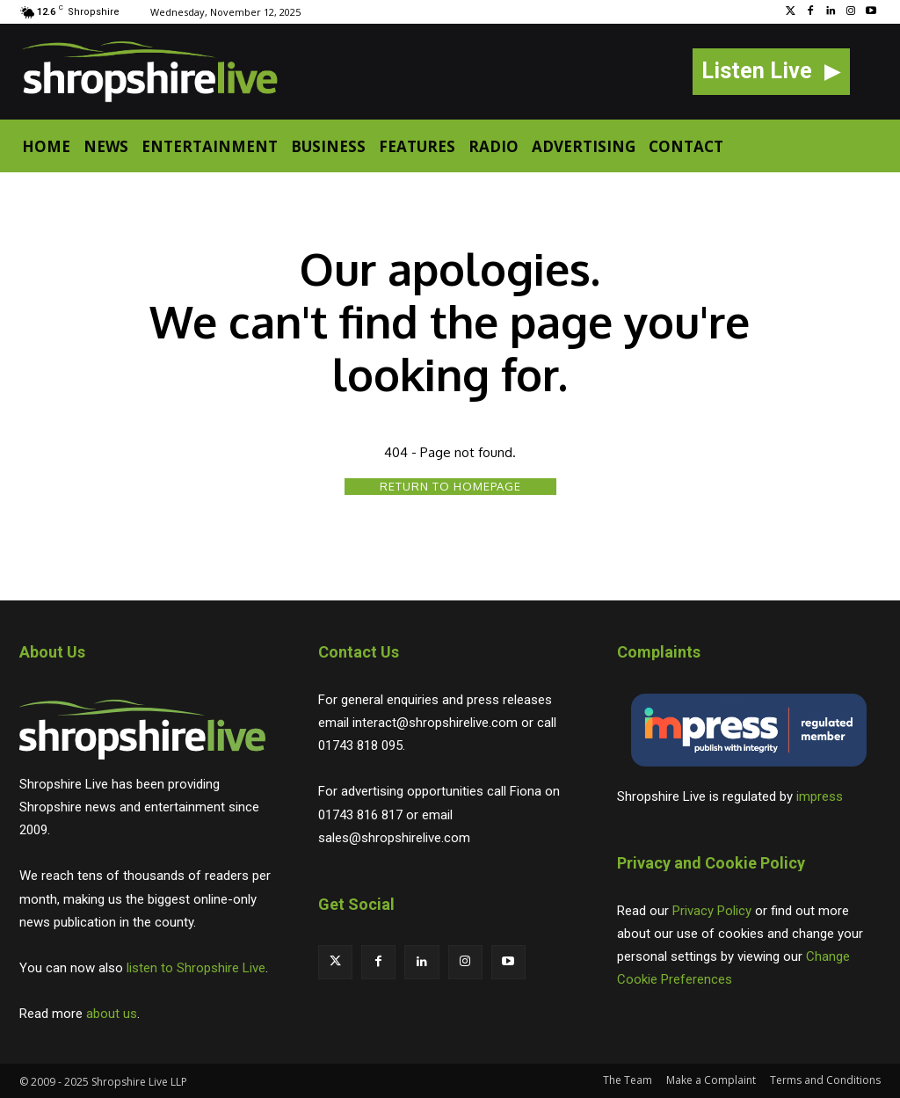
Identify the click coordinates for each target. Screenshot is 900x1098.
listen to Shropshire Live (196, 968)
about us (111, 1014)
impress (819, 796)
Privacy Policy (711, 911)
